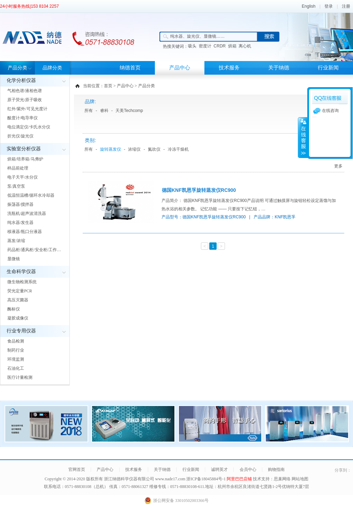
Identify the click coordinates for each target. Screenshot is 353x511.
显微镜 (13, 258)
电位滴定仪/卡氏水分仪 (28, 127)
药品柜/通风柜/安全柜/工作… (34, 249)
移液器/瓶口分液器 (24, 231)
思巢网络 (282, 478)
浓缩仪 (134, 149)
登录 (328, 6)
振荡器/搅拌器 (20, 204)
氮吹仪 (154, 149)
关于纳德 (278, 67)
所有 (88, 110)
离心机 (245, 46)
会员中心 (248, 469)
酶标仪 (13, 309)
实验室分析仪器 (24, 148)
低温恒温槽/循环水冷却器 (30, 195)
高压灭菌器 (17, 300)
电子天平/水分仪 (22, 177)
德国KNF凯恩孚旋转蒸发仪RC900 (199, 190)
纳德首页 (130, 67)
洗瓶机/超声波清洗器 (26, 213)
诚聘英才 (219, 469)
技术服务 (229, 67)
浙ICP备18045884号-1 (206, 478)
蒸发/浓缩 (16, 240)
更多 (338, 166)
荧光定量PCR (19, 290)
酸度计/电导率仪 (22, 117)
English (308, 6)
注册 (346, 6)
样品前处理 (17, 168)
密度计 (205, 46)
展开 (303, 137)
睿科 (104, 110)
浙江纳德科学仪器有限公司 (129, 478)
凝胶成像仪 (17, 318)
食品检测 (15, 341)
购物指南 (276, 469)
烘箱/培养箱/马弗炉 (25, 159)
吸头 (192, 46)
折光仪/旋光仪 (20, 136)
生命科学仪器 (21, 271)
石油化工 (15, 368)
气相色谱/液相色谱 (24, 90)
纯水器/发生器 (20, 222)
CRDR (219, 46)
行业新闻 (328, 67)
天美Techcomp (129, 110)
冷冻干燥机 (178, 149)
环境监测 (15, 359)
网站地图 (300, 478)
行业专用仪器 (21, 330)
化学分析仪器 (21, 80)
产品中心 (179, 67)
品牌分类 (52, 67)
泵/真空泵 (16, 186)
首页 (108, 85)
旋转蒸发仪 (110, 149)
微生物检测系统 (22, 281)
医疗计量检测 (19, 377)
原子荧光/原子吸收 (24, 99)
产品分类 (17, 67)
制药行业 (15, 350)
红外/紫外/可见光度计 (27, 108)
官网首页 (76, 469)
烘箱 (232, 46)
